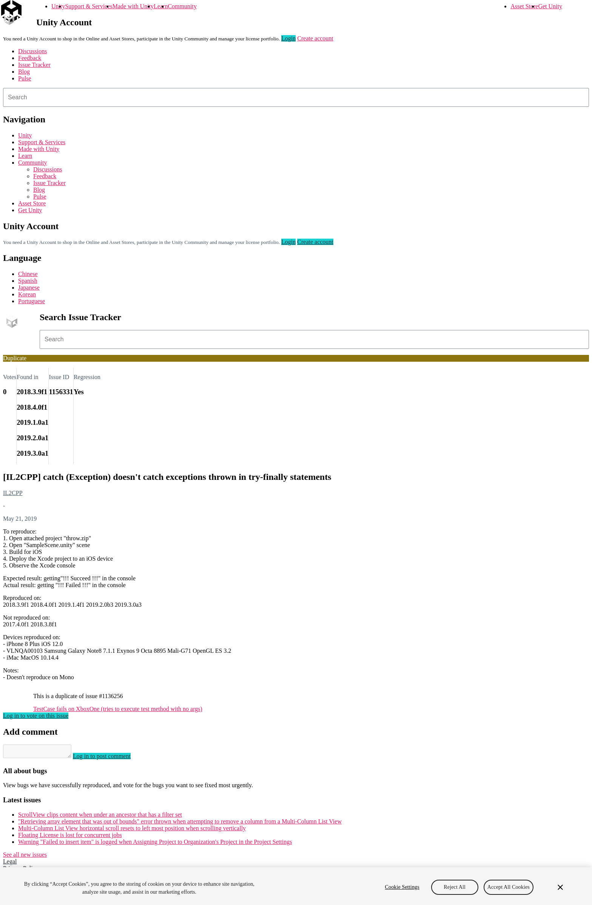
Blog (24, 71)
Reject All (455, 887)
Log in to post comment (109, 758)
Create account (315, 38)
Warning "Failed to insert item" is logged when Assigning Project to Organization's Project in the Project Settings (155, 844)
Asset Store (524, 6)
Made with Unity (133, 6)
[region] (296, 886)
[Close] (560, 887)
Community (182, 6)
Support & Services (88, 6)
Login (288, 38)
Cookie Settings (402, 887)
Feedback (29, 58)
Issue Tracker (34, 65)
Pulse (24, 78)
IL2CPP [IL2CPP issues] (13, 493)
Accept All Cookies (508, 887)
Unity (58, 6)
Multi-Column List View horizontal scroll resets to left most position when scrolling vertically (132, 830)
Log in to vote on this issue (35, 715)
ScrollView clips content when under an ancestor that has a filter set (100, 817)
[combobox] (296, 97)
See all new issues (25, 857)
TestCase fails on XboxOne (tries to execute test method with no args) (117, 709)
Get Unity (550, 6)
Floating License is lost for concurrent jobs (70, 837)
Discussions (32, 51)
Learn (161, 6)
